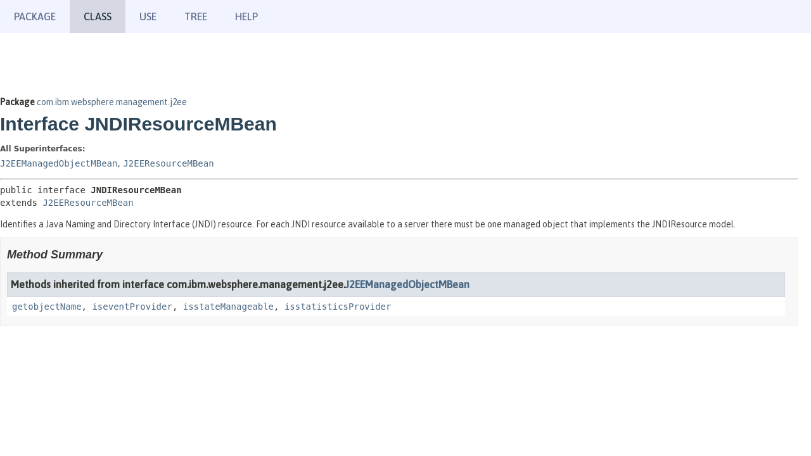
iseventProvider (132, 306)
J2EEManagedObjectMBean (58, 163)
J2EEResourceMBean (168, 163)
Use (147, 16)
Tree (195, 16)
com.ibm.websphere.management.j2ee (112, 102)
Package (35, 16)
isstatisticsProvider (338, 306)
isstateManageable (228, 306)
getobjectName (47, 306)
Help (246, 16)
